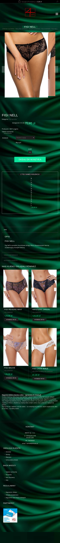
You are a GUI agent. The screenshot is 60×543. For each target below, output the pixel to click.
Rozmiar (5, 162)
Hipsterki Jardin (41, 320)
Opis (5, 241)
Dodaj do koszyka (30, 183)
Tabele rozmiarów (11, 483)
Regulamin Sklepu (11, 503)
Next (56, 69)
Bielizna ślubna (37, 382)
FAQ (7, 491)
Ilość (30, 173)
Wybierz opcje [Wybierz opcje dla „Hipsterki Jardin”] (39, 330)
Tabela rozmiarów (7, 155)
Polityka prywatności (12, 506)
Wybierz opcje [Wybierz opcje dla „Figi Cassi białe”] (39, 390)
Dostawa (8, 463)
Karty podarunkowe (12, 471)
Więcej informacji (11, 266)
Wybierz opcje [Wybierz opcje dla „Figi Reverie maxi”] (11, 330)
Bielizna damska (22, 29)
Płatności (8, 468)
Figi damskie (45, 29)
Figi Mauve (9, 379)
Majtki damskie (34, 29)
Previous (4, 69)
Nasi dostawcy (10, 488)
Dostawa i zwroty (11, 271)
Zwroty (8, 465)
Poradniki (9, 486)
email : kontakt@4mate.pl (30, 454)
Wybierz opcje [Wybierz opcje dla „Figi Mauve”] (11, 389)
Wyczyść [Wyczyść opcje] (18, 166)
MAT (30, 191)
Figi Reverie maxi (13, 320)
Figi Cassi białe (40, 380)
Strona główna (8, 29)
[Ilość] (30, 176)
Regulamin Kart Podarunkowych (16, 509)
